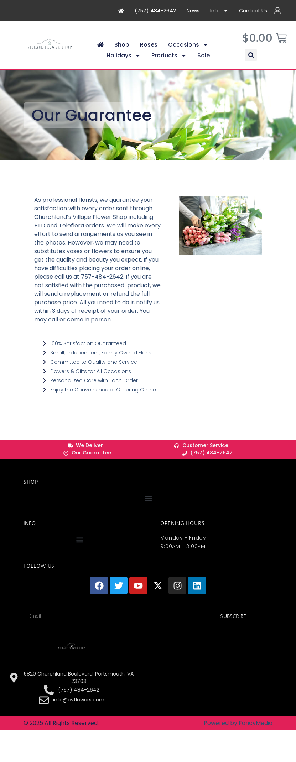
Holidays (124, 62)
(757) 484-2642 (155, 10)
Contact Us (253, 10)
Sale (203, 62)
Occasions (188, 51)
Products (169, 62)
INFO (30, 529)
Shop (121, 51)
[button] (251, 61)
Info (219, 10)
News (193, 10)
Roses (148, 51)
